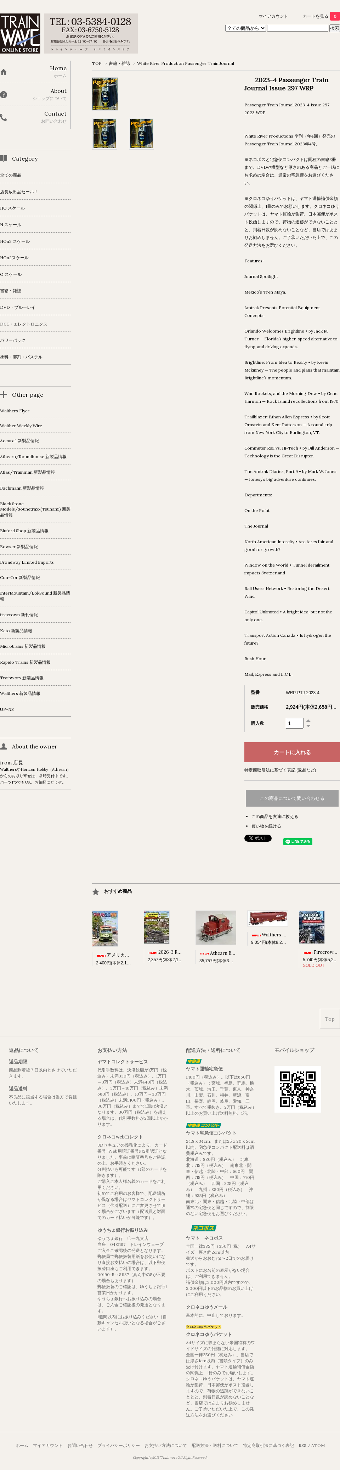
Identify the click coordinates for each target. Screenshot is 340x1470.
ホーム (22, 1445)
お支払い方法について (165, 1445)
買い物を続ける (266, 826)
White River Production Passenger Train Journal (185, 63)
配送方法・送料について (215, 1445)
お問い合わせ (80, 1445)
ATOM (318, 1445)
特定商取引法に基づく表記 (268, 1445)
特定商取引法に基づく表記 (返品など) (280, 770)
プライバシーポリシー (118, 1445)
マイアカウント (273, 16)
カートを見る (321, 16)
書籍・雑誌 (119, 63)
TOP (97, 63)
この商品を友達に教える (274, 816)
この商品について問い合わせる (292, 798)
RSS (302, 1445)
